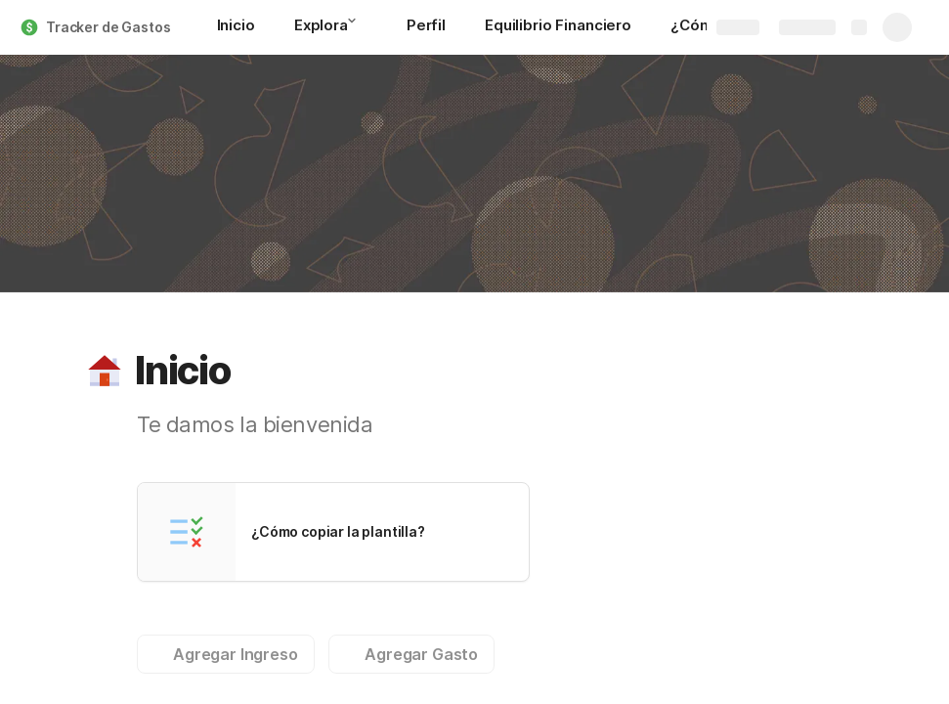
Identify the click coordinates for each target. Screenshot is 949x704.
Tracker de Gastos (108, 27)
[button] (357, 26)
